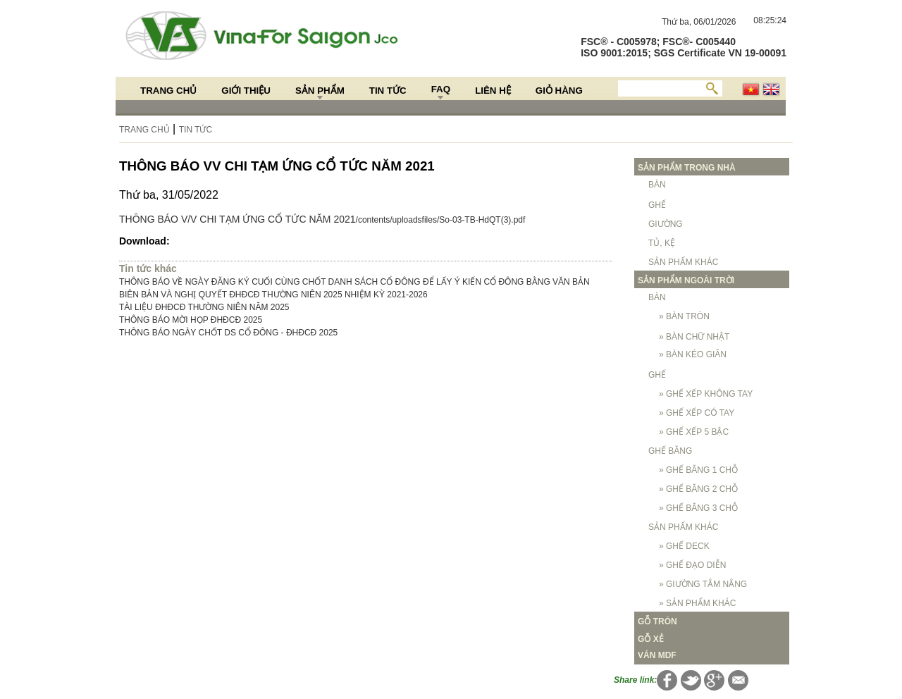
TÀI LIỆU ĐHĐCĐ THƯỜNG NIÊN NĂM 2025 (204, 307)
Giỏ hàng (559, 90)
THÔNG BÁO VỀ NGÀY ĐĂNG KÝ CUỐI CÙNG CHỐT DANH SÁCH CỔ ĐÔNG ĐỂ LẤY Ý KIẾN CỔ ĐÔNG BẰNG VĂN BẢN (354, 282)
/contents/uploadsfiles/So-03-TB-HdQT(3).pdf (441, 220)
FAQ (440, 89)
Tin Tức (388, 90)
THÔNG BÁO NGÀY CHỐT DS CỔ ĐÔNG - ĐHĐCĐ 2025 (228, 333)
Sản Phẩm (320, 90)
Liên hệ (493, 90)
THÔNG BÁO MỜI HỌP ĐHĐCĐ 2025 (190, 320)
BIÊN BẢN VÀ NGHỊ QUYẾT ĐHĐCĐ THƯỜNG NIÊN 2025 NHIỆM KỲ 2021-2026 (273, 294)
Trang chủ (168, 90)
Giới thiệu (246, 90)
